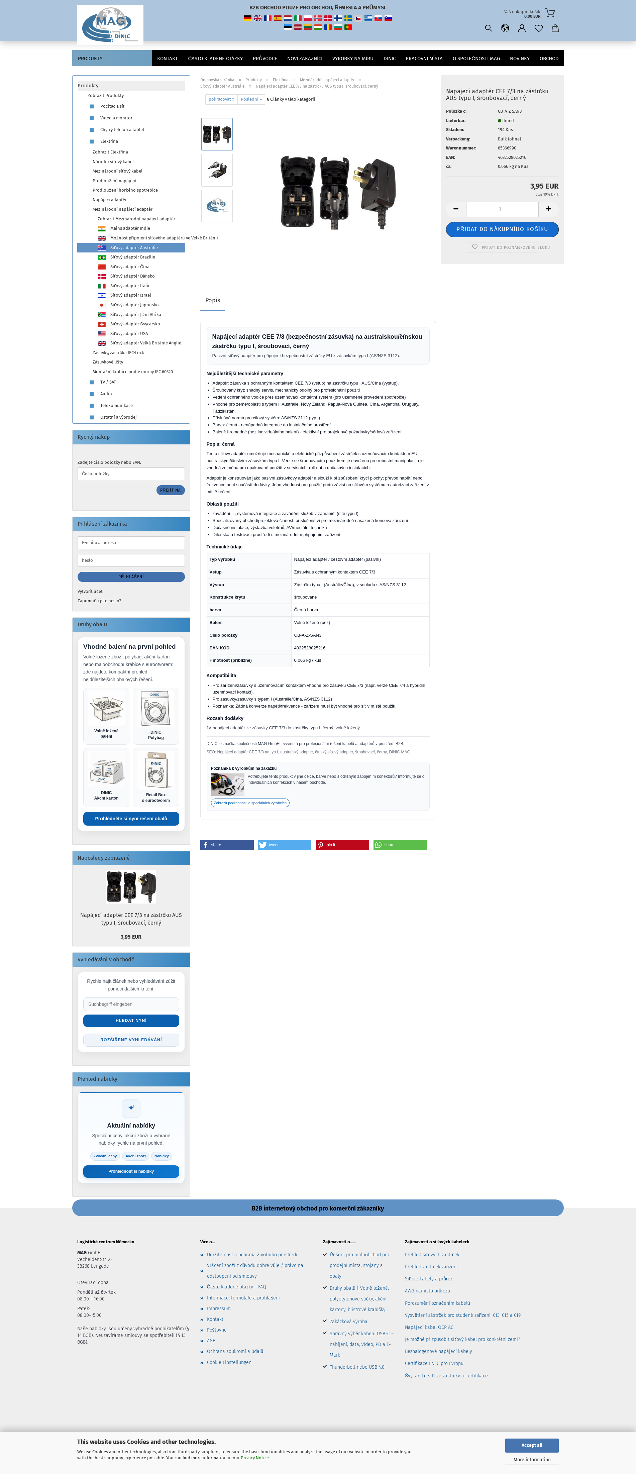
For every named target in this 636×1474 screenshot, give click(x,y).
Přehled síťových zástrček (432, 1256)
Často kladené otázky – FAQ (236, 1289)
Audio (100, 394)
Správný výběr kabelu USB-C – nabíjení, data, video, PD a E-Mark (362, 1346)
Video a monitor (110, 118)
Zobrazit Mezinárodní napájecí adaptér (136, 218)
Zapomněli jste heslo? (99, 600)
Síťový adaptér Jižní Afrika (129, 315)
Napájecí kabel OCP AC (429, 1329)
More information (532, 1460)
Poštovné (217, 1332)
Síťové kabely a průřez (428, 1281)
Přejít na (170, 490)
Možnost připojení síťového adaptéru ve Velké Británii (141, 238)
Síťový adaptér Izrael (124, 296)
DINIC (390, 59)
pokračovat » (222, 99)
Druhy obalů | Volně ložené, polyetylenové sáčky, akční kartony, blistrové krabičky (359, 1300)
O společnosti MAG (476, 59)
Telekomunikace (110, 406)
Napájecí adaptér (110, 199)
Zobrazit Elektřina (110, 151)
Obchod (549, 59)
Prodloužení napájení (114, 180)
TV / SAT (102, 382)
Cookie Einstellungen (229, 1364)
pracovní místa (424, 59)
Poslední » (251, 99)
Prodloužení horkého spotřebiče (125, 190)
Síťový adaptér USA (123, 334)
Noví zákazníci (304, 59)
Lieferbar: (455, 120)
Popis (212, 300)
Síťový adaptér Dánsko (126, 277)
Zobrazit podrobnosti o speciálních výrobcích (250, 803)
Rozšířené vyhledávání (131, 1041)
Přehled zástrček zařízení (431, 1268)
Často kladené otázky (215, 59)
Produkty (90, 59)
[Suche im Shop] (131, 1005)
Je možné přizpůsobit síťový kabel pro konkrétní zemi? (462, 1341)
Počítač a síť (106, 106)
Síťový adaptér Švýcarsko (129, 324)
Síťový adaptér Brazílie (126, 257)
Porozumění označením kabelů (437, 1305)
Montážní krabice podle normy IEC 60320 (133, 371)
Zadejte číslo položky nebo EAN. (109, 462)
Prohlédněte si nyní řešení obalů (131, 819)
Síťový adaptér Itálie (124, 286)
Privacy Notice (255, 1457)
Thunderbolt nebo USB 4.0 (357, 1369)
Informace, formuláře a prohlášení (243, 1299)
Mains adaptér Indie (124, 229)
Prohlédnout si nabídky (131, 1173)
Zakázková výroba (348, 1323)
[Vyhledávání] (488, 28)
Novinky (520, 59)
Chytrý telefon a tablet (116, 130)
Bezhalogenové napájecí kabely (438, 1353)
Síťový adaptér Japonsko (128, 305)
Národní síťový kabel (113, 161)
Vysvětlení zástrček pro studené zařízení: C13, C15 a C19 (463, 1317)
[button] (505, 28)
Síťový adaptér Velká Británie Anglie (139, 343)
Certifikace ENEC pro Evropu (434, 1365)
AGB (211, 1343)
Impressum (219, 1310)
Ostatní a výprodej (112, 417)
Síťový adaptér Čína (123, 267)
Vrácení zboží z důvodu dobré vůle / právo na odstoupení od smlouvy (255, 1272)
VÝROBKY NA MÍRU (353, 59)
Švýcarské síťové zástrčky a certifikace (446, 1377)
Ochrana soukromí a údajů (235, 1353)
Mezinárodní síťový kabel (117, 171)
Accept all (532, 1445)
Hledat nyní (131, 1021)
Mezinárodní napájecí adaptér (122, 209)
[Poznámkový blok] (538, 28)
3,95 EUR (131, 938)
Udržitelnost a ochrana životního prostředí (252, 1256)
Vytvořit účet (90, 591)
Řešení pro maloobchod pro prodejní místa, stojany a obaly (359, 1267)
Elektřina (103, 141)
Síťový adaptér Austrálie (128, 248)
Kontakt (167, 59)
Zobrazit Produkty (106, 95)
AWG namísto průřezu (427, 1293)
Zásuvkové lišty (108, 361)
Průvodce (265, 59)
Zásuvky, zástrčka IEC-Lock (118, 352)
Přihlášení (131, 576)
